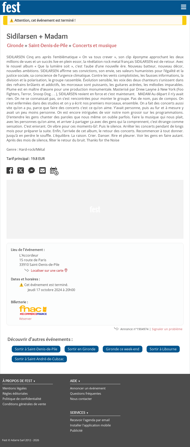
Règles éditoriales (15, 393)
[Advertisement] (95, 209)
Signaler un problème (167, 329)
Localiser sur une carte (47, 270)
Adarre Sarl (18, 440)
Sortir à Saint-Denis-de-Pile (36, 349)
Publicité (76, 430)
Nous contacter (81, 399)
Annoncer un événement (87, 388)
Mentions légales (15, 388)
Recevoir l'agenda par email (90, 420)
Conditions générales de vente (24, 404)
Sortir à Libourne (163, 349)
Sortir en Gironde (81, 349)
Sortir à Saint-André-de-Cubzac (39, 359)
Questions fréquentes (85, 393)
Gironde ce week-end (122, 349)
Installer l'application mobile (90, 425)
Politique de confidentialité (22, 399)
